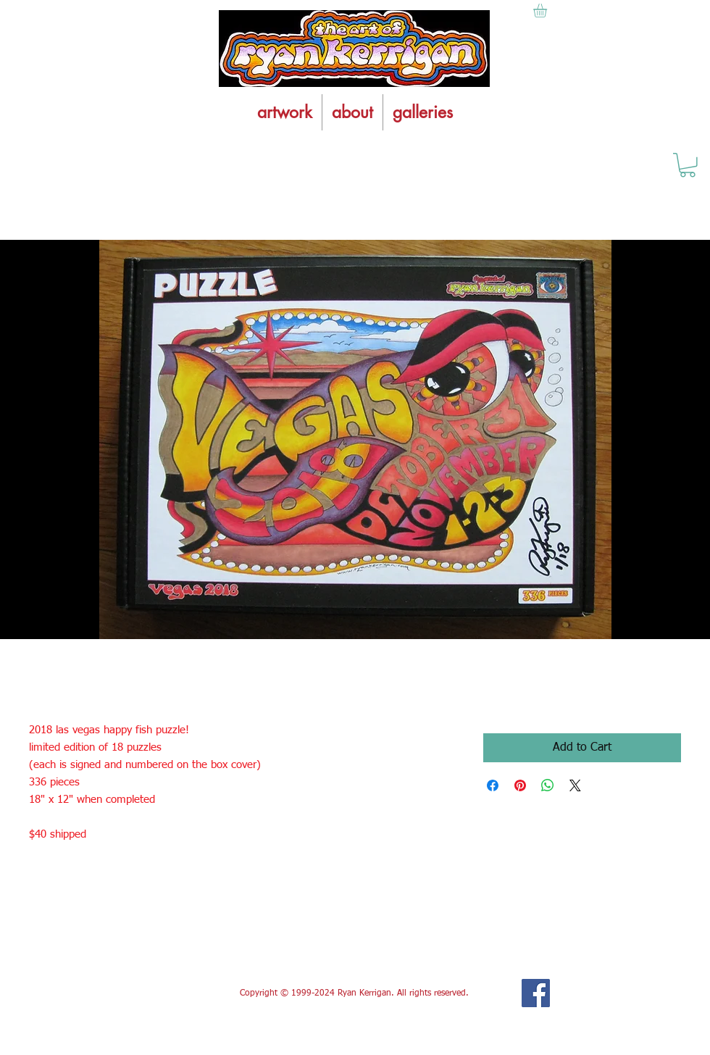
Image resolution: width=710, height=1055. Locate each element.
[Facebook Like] (136, 993)
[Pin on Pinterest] (520, 785)
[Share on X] (575, 785)
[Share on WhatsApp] (547, 785)
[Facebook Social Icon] (536, 993)
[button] (687, 165)
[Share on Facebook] (492, 785)
